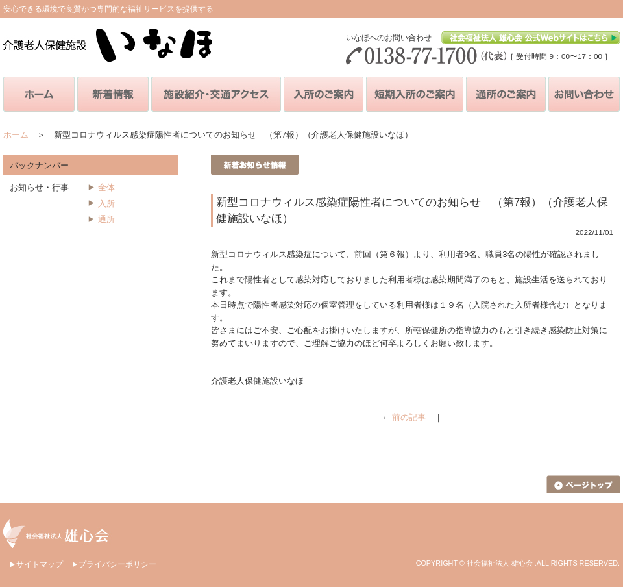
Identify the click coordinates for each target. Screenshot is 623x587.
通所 (106, 219)
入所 (106, 203)
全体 (106, 187)
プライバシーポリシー (117, 564)
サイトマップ (39, 564)
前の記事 (409, 417)
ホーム (16, 135)
